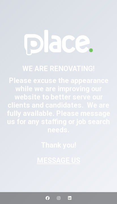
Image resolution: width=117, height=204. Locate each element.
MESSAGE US (58, 160)
